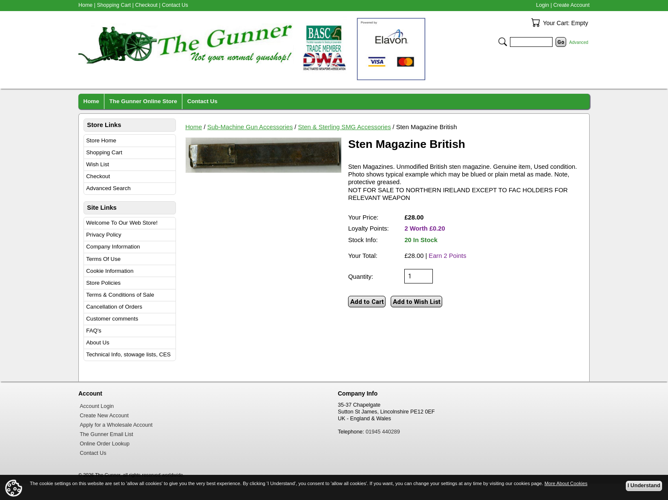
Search (503, 42)
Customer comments (112, 318)
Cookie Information (109, 271)
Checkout (98, 176)
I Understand (644, 485)
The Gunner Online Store (143, 101)
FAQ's (93, 330)
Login (542, 5)
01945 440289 (383, 432)
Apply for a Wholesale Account (116, 425)
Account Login (97, 406)
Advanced (578, 42)
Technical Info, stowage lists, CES (128, 354)
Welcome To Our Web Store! (122, 223)
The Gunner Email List (106, 434)
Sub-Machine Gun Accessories (250, 127)
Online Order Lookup (105, 444)
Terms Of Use (103, 259)
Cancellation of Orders (114, 306)
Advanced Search (108, 188)
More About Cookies (565, 483)
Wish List (97, 164)
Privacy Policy (103, 234)
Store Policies (103, 283)
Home (193, 127)
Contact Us (175, 5)
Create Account (571, 5)
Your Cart (535, 23)
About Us (97, 342)
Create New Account (104, 416)
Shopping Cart (104, 152)
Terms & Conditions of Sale (120, 295)
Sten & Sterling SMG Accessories (344, 127)
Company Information (113, 246)
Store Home (101, 140)
